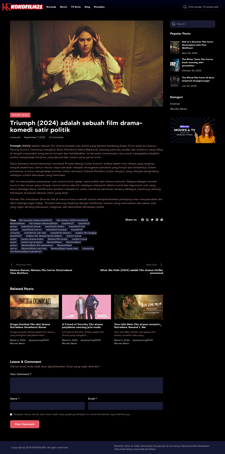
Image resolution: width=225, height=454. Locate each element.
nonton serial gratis (31, 242)
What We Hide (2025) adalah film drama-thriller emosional (131, 272)
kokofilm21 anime (31, 226)
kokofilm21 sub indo (35, 233)
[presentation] (161, 325)
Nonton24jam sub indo (34, 248)
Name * (14, 398)
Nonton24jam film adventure (37, 245)
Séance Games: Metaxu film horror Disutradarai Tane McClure (41, 272)
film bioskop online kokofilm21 (35, 220)
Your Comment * (20, 374)
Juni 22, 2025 (189, 86)
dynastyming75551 (39, 340)
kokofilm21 (68, 223)
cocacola (15, 137)
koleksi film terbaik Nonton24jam (44, 236)
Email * (92, 398)
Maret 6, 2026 (18, 340)
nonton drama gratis (32, 239)
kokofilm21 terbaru (61, 233)
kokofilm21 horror (32, 229)
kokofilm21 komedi (56, 229)
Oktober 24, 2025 (191, 70)
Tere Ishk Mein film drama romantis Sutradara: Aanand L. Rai (137, 326)
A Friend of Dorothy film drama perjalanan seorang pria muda (82, 326)
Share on (131, 219)
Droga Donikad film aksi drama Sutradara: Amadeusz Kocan (30, 326)
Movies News (20, 115)
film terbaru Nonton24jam (43, 223)
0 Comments (56, 137)
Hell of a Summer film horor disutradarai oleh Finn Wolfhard (197, 44)
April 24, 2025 (189, 53)
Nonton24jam (54, 242)
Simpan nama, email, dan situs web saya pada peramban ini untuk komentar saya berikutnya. (72, 414)
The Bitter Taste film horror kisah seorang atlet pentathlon (197, 62)
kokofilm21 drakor (54, 226)
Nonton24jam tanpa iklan (64, 248)
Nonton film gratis (57, 239)
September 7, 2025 (34, 137)
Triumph (16, 145)
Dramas (175, 103)
